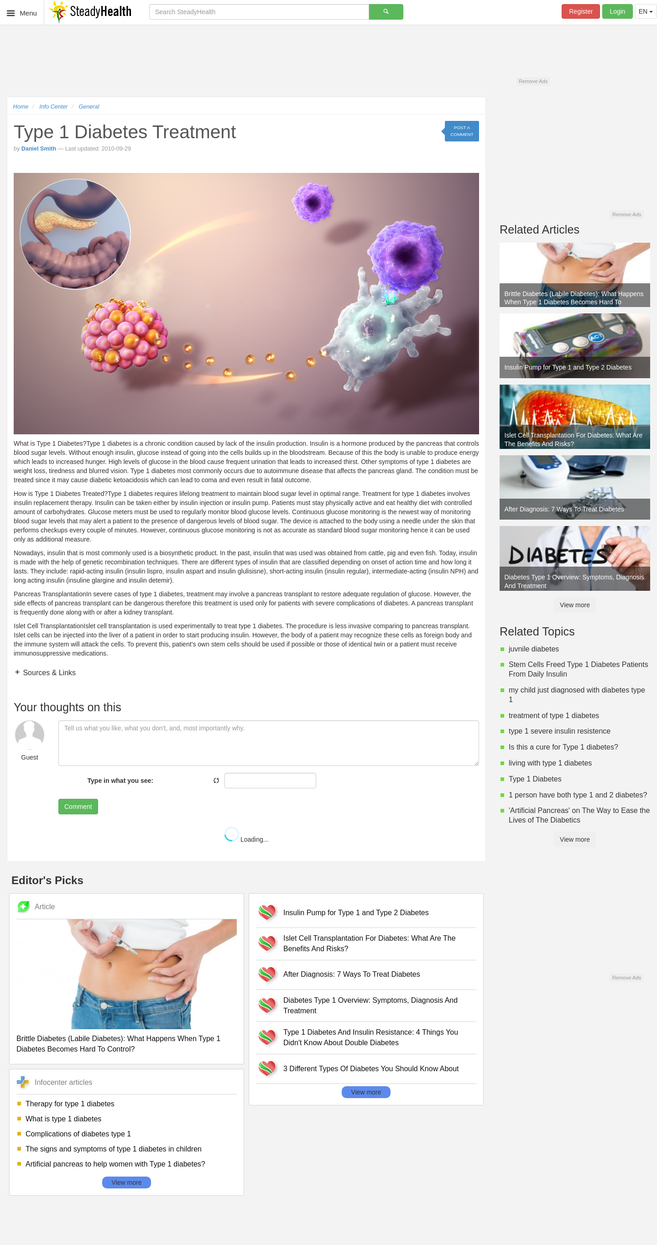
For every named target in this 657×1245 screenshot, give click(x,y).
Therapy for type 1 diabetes (70, 1104)
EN (646, 11)
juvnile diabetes (534, 649)
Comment (78, 806)
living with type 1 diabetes (550, 763)
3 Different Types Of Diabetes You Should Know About (371, 1069)
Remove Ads (533, 81)
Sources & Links (48, 673)
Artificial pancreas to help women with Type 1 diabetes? (115, 1164)
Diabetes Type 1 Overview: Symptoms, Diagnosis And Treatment (370, 1005)
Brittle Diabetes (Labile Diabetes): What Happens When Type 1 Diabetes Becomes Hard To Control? (118, 1044)
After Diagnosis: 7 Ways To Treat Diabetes (351, 974)
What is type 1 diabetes (63, 1119)
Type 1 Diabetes (535, 779)
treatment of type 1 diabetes (554, 715)
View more (127, 1182)
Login (617, 11)
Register (581, 11)
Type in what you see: (120, 780)
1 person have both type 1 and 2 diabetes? (578, 795)
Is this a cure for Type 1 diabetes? (563, 747)
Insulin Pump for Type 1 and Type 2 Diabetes (356, 913)
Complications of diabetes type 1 (78, 1134)
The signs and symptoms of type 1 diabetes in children (114, 1149)
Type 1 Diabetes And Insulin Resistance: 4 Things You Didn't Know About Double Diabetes (370, 1037)
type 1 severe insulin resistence (559, 731)
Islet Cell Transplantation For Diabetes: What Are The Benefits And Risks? (369, 943)
